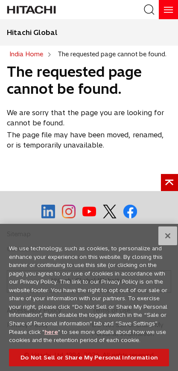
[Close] (167, 238)
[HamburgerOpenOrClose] (168, 9)
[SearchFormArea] (149, 9)
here (51, 333)
